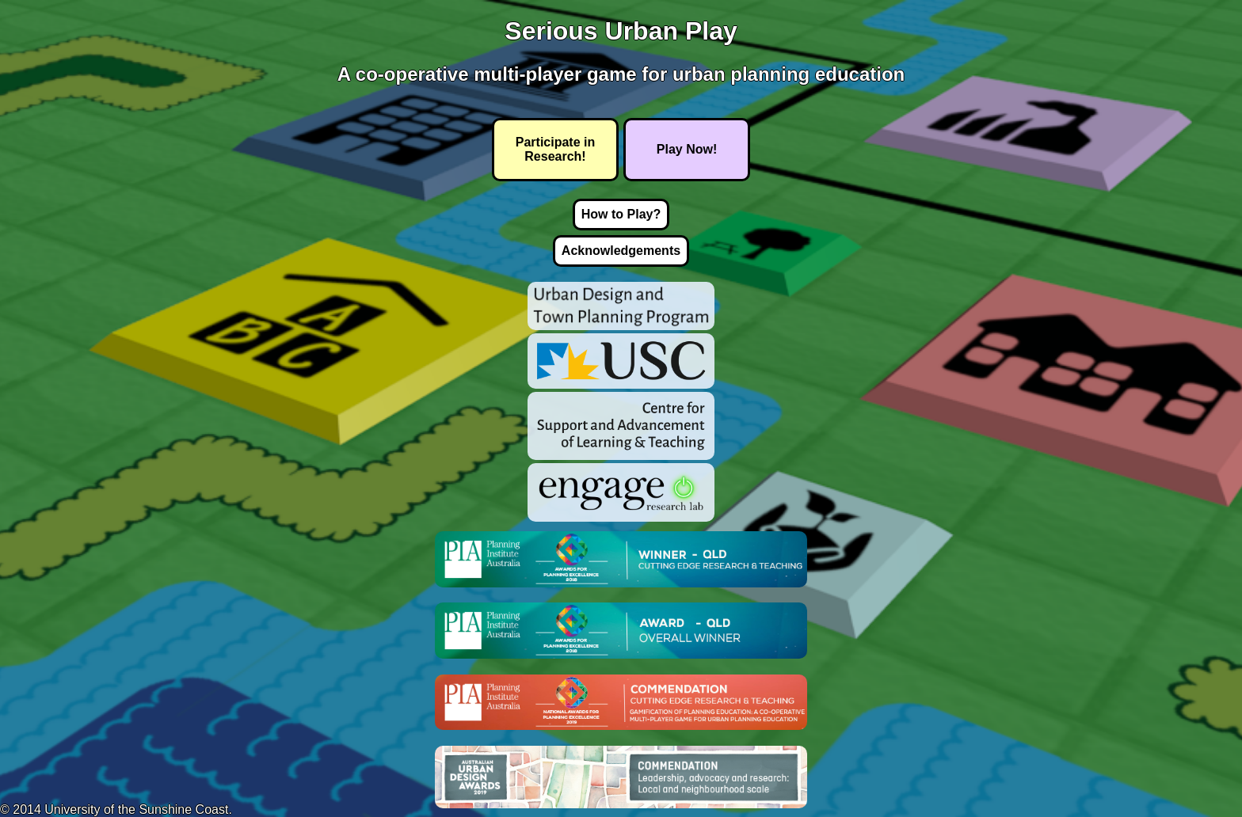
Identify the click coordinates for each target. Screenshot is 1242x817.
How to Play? (621, 214)
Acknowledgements (621, 250)
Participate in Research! (555, 149)
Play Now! (687, 149)
